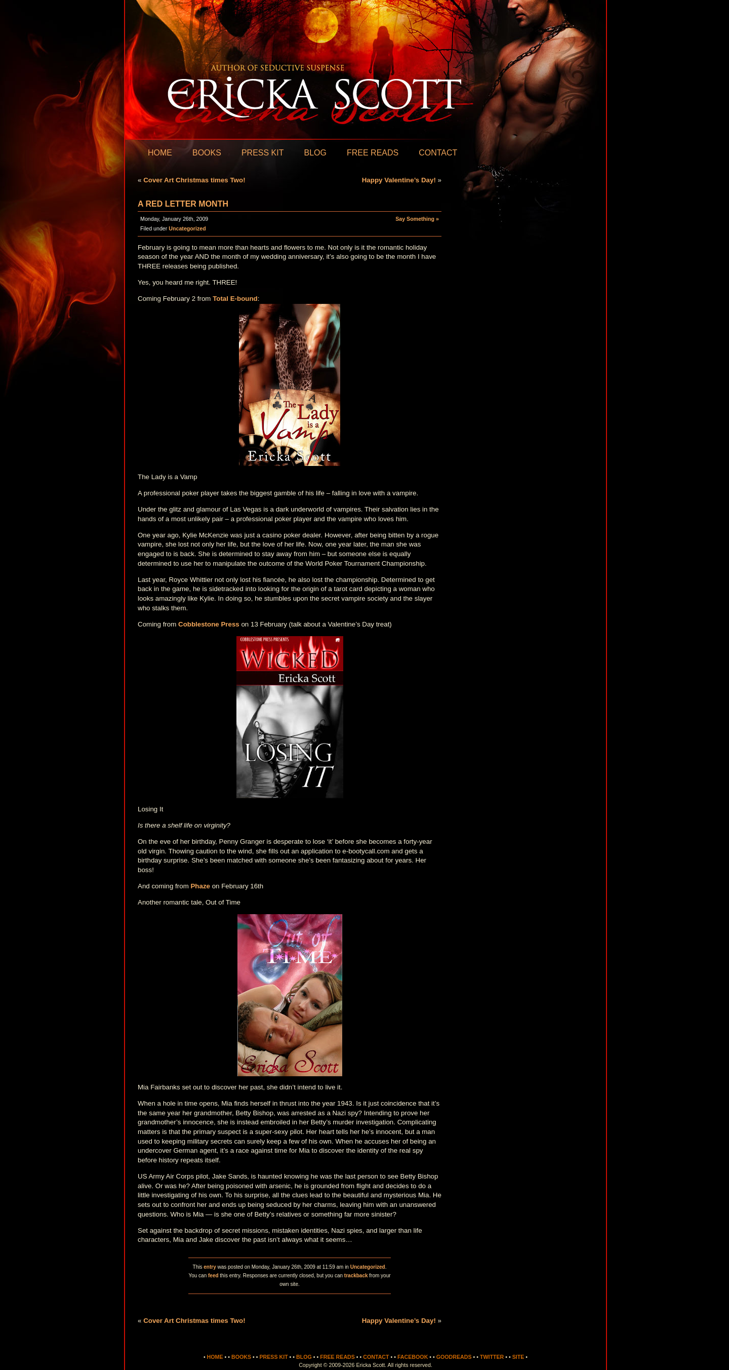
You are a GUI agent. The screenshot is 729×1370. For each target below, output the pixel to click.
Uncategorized (187, 228)
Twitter (492, 1357)
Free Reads (372, 152)
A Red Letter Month (183, 204)
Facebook (412, 1357)
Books (206, 152)
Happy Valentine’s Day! (399, 180)
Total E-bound (235, 298)
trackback (356, 1275)
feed (213, 1275)
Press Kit (262, 152)
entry (210, 1267)
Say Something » (417, 219)
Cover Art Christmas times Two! (194, 180)
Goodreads (454, 1357)
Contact (438, 152)
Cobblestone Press (208, 624)
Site (518, 1357)
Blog (315, 152)
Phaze (200, 886)
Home (160, 152)
